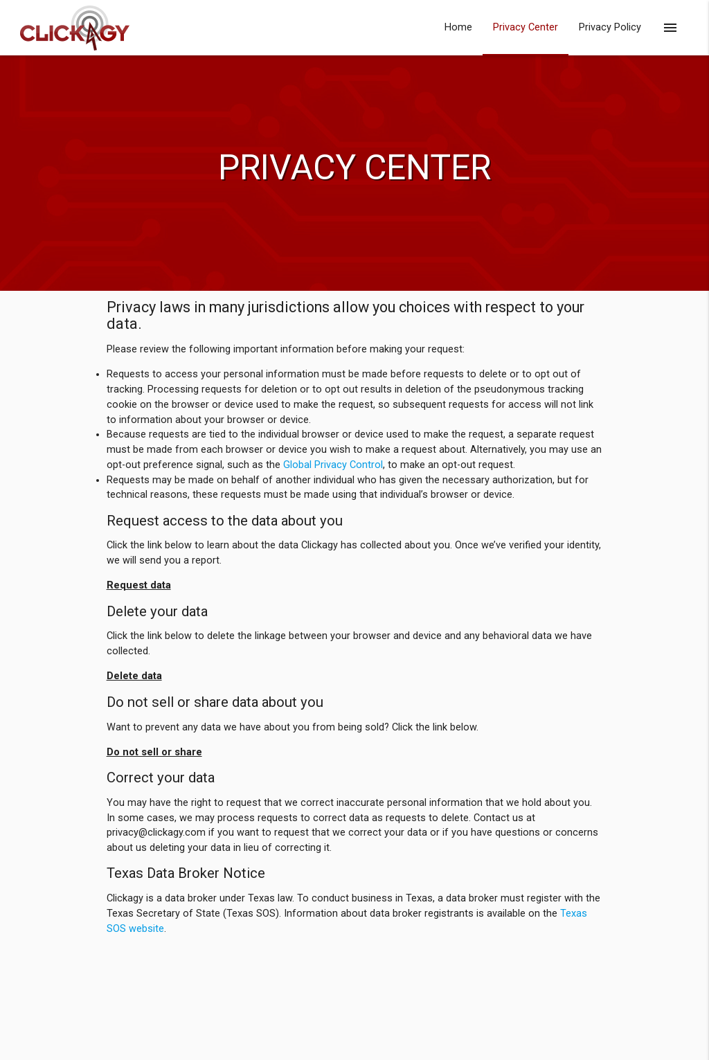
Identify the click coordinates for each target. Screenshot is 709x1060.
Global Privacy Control (333, 465)
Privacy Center (525, 27)
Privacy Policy (610, 27)
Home (458, 27)
